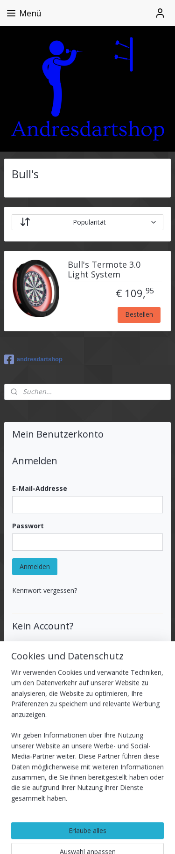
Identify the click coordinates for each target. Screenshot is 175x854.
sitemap (102, 821)
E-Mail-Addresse (39, 488)
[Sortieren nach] (87, 222)
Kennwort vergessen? (44, 590)
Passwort (28, 525)
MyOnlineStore (117, 836)
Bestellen (139, 314)
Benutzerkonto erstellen (56, 697)
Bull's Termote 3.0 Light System (104, 270)
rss (122, 821)
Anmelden (35, 566)
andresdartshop (33, 359)
